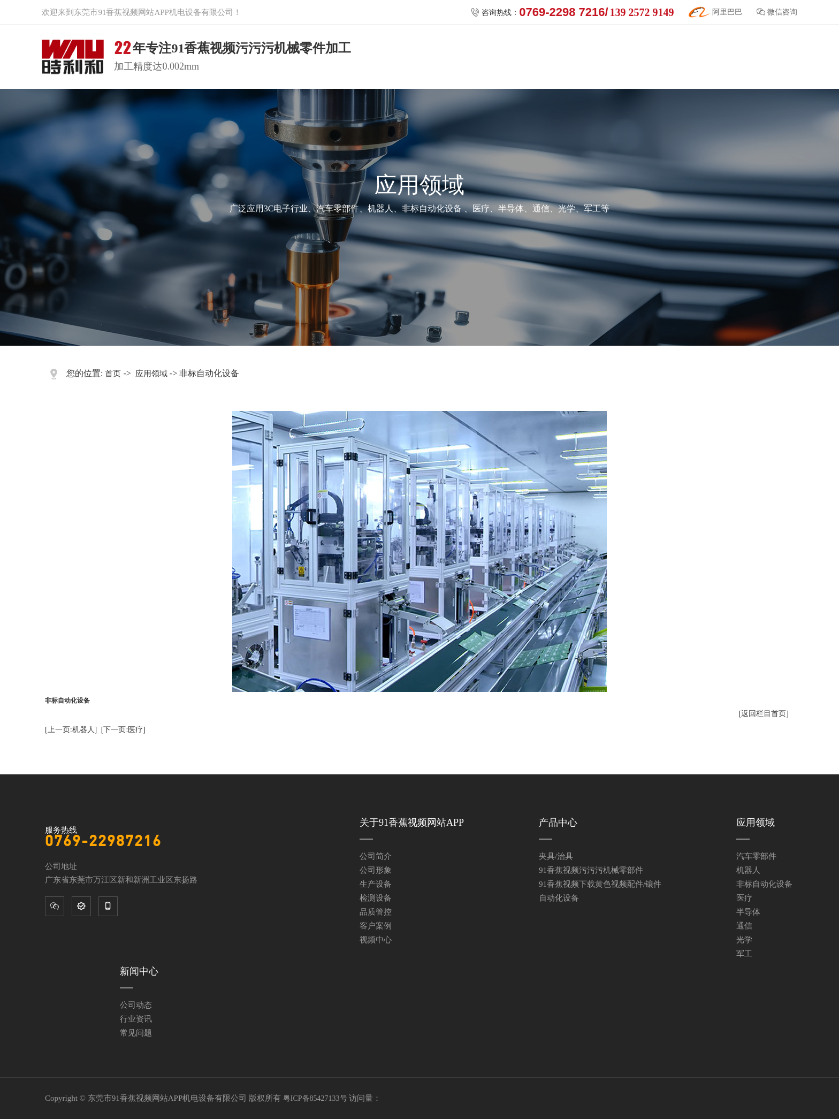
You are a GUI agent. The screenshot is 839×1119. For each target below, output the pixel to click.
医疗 (744, 898)
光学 (744, 939)
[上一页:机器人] (71, 730)
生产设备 (376, 884)
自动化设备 (559, 898)
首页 (113, 373)
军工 (744, 953)
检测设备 (376, 898)
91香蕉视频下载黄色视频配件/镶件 (600, 884)
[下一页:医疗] (123, 730)
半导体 (748, 912)
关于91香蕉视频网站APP (412, 822)
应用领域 (151, 373)
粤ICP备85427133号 (315, 1098)
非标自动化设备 (764, 884)
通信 (744, 926)
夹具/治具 (556, 856)
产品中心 (558, 822)
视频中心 (376, 939)
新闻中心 (139, 971)
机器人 (748, 870)
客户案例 (376, 926)
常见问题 (136, 1033)
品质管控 (376, 912)
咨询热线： (572, 12)
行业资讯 (136, 1019)
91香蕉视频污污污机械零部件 (591, 870)
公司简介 (376, 856)
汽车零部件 (756, 856)
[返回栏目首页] (764, 714)
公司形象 (376, 870)
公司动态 (136, 1005)
